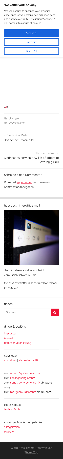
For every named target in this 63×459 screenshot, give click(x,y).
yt (6, 106)
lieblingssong (18, 378)
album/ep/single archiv (25, 373)
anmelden (10, 360)
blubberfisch (12, 409)
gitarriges (14, 118)
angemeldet (24, 182)
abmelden (24, 360)
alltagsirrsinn (12, 427)
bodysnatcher (17, 122)
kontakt (8, 338)
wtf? (35, 360)
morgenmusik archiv (23, 392)
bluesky (9, 431)
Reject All (31, 51)
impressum (11, 333)
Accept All (31, 33)
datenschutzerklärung (17, 342)
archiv (31, 378)
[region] (31, 29)
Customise (31, 42)
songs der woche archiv (25, 382)
